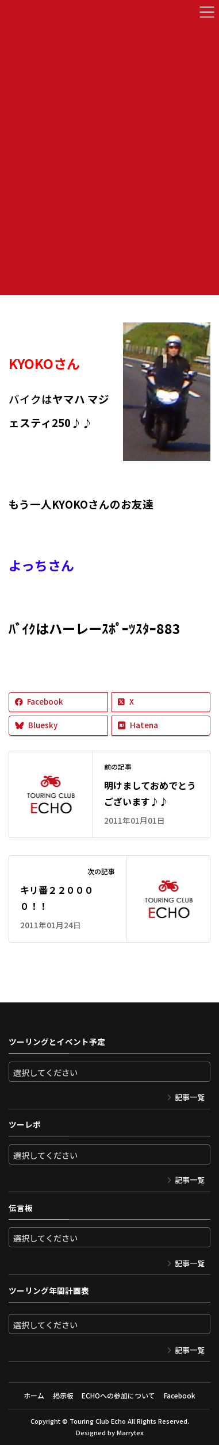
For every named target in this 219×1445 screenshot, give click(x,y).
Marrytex (130, 1432)
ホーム (34, 1395)
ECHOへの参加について (118, 1395)
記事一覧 (190, 1097)
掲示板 (63, 1395)
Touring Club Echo (98, 1420)
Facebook (179, 1395)
